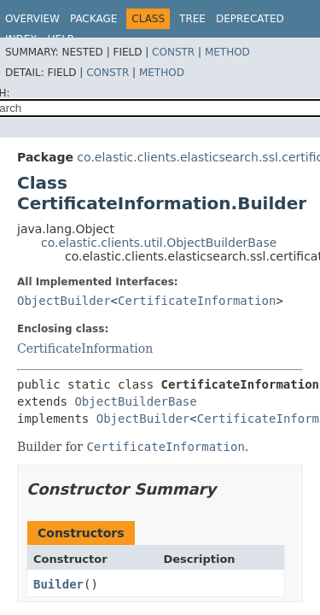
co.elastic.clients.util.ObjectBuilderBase (158, 242)
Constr (173, 52)
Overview (32, 19)
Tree (192, 19)
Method (227, 52)
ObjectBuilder (64, 301)
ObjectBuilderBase (135, 401)
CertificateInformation (197, 301)
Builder (58, 584)
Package (93, 19)
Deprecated (250, 19)
